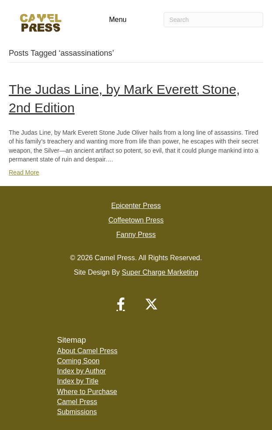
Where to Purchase (87, 391)
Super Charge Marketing (160, 272)
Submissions (77, 412)
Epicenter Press (136, 205)
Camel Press (77, 401)
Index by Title (77, 381)
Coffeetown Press (136, 220)
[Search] (213, 19)
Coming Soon (78, 361)
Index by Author (81, 371)
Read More (24, 172)
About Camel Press (87, 351)
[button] (120, 304)
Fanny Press (136, 234)
